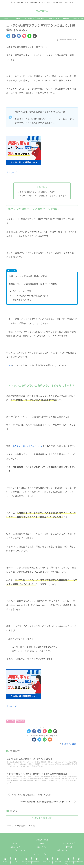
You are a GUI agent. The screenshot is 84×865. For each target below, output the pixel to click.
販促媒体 (20, 725)
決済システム (42, 854)
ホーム (15, 851)
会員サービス (15, 854)
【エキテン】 (12, 172)
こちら (9, 365)
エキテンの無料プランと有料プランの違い (37, 192)
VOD (42, 851)
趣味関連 (69, 854)
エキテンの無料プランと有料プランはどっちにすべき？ (43, 196)
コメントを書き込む (42, 825)
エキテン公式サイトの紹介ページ (28, 446)
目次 (39, 187)
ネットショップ (69, 851)
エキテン (11, 725)
